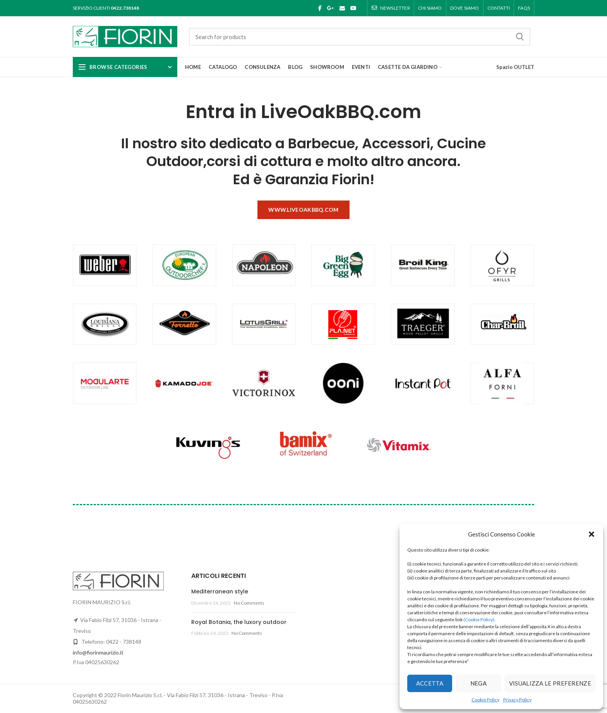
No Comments (249, 603)
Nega (478, 683)
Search (520, 37)
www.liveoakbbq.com (303, 209)
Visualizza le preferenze (550, 683)
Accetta (429, 683)
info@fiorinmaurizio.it (98, 652)
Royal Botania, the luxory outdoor (238, 622)
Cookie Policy (485, 700)
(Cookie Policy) (478, 619)
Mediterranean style (219, 591)
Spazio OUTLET (515, 67)
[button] (591, 534)
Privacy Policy (517, 700)
